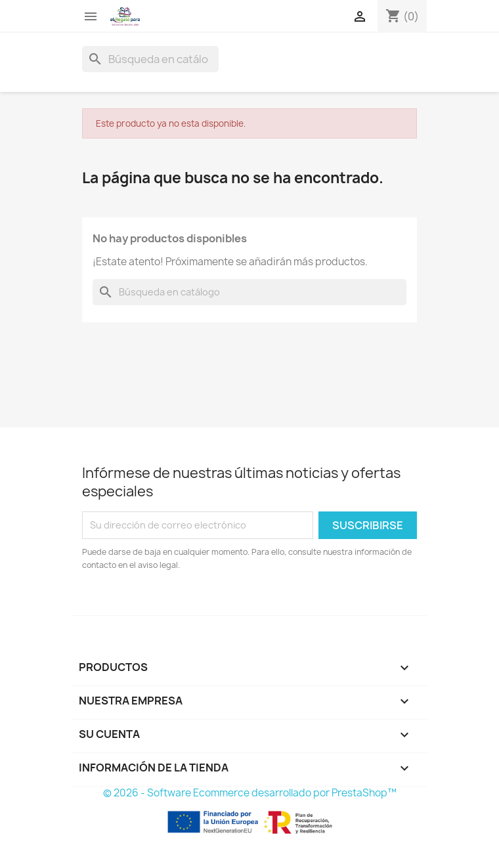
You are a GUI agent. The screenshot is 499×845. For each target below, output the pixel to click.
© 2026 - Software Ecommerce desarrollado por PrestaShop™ (250, 793)
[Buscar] (150, 59)
